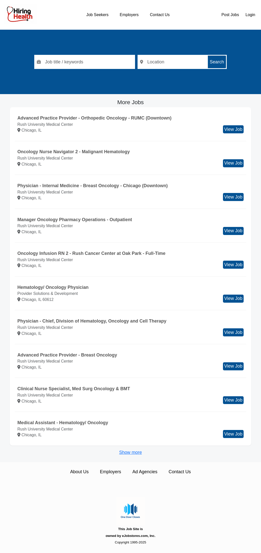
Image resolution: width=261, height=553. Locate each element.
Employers (129, 15)
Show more (130, 452)
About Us (79, 471)
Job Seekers (97, 15)
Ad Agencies (144, 471)
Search (217, 61)
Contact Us (160, 15)
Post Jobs (230, 15)
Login (250, 15)
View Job (233, 129)
